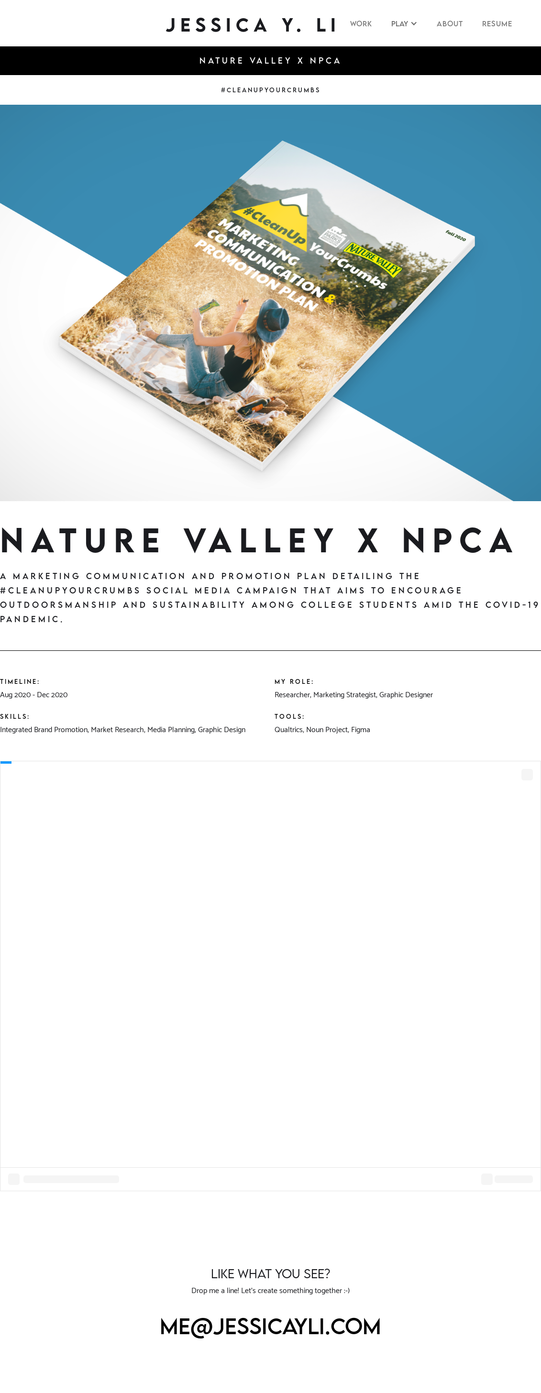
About (450, 23)
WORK (361, 23)
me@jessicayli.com (270, 1326)
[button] (404, 23)
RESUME (497, 23)
